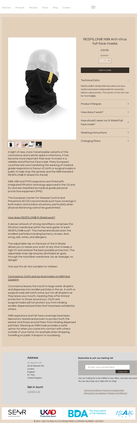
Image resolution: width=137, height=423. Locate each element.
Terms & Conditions (93, 390)
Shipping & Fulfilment (117, 393)
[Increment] (109, 60)
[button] (20, 6)
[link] (95, 6)
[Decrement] (101, 60)
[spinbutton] (105, 60)
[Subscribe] (123, 371)
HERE (93, 96)
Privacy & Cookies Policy (113, 390)
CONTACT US (33, 391)
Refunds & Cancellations (95, 393)
